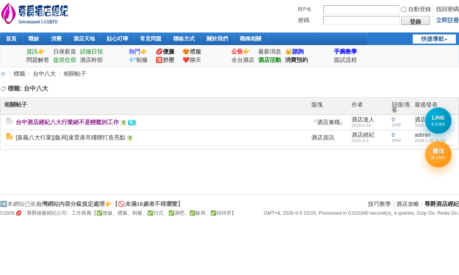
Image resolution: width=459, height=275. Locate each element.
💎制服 (138, 60)
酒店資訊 (322, 137)
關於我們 (217, 39)
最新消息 (269, 51)
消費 (56, 39)
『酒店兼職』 (328, 122)
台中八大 (44, 73)
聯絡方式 (184, 39)
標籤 (19, 73)
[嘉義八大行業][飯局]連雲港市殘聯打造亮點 (70, 137)
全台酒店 (242, 60)
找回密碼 (447, 9)
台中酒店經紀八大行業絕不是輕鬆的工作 (67, 122)
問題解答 (37, 60)
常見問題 (150, 39)
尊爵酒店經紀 (3, 73)
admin (422, 134)
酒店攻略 (407, 204)
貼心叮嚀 (117, 39)
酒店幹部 (91, 60)
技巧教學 (379, 204)
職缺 (33, 39)
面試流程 (345, 60)
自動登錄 (416, 9)
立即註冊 (447, 20)
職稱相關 (250, 39)
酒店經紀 (363, 134)
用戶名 (304, 9)
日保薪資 (64, 51)
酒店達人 (363, 119)
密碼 (303, 20)
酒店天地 (84, 39)
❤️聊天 (191, 60)
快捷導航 (432, 39)
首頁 (11, 39)
